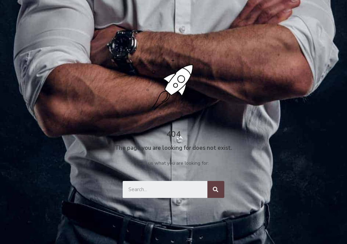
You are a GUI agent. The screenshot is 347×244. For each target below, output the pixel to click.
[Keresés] (215, 189)
